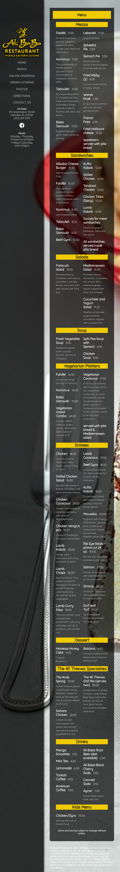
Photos (22, 89)
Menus (22, 69)
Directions (22, 96)
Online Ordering (22, 76)
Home (22, 62)
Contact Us (22, 102)
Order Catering (22, 82)
